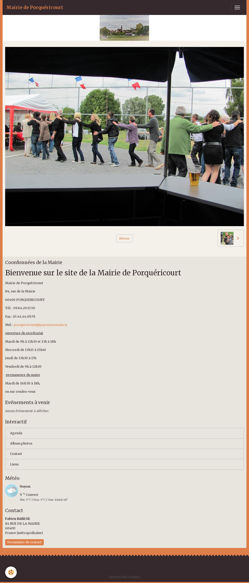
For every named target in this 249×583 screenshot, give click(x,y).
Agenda (16, 433)
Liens (14, 464)
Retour (124, 238)
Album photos (21, 443)
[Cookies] (11, 572)
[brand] (34, 7)
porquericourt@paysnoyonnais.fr (40, 325)
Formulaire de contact (24, 542)
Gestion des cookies (125, 577)
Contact (16, 454)
